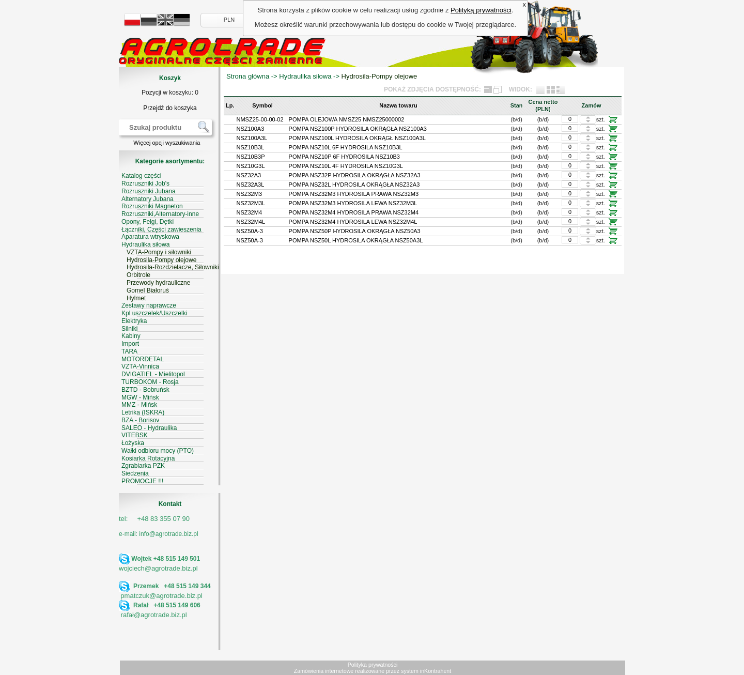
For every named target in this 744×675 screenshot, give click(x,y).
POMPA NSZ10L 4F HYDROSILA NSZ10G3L (346, 166)
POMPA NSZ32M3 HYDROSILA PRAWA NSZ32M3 (354, 194)
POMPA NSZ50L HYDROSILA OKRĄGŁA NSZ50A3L (356, 240)
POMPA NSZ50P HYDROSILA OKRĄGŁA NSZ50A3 (355, 231)
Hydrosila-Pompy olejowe (379, 76)
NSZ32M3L (251, 203)
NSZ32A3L (251, 184)
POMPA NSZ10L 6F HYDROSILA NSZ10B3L (345, 147)
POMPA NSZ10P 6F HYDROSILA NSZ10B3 (344, 157)
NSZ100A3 (251, 129)
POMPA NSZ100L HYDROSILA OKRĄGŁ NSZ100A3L (357, 138)
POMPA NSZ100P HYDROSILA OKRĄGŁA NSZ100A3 (358, 129)
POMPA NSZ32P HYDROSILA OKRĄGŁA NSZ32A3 (355, 175)
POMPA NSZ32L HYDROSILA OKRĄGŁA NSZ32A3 (354, 184)
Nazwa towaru (398, 105)
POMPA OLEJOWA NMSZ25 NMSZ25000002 (347, 119)
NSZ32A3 (249, 175)
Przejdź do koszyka (169, 108)
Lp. (230, 105)
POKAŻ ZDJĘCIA (409, 89)
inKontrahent (435, 671)
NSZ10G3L (251, 166)
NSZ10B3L (251, 147)
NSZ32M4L (251, 222)
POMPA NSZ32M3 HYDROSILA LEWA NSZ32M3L (353, 203)
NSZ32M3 (249, 194)
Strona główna (247, 76)
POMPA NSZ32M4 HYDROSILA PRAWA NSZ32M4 (354, 212)
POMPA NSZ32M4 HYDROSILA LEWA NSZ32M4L (353, 222)
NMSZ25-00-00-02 (260, 119)
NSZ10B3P (251, 157)
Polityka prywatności (373, 665)
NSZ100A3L (252, 138)
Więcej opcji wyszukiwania (166, 143)
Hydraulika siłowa (305, 76)
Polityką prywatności (481, 10)
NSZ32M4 (249, 212)
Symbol (262, 105)
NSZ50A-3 (250, 231)
